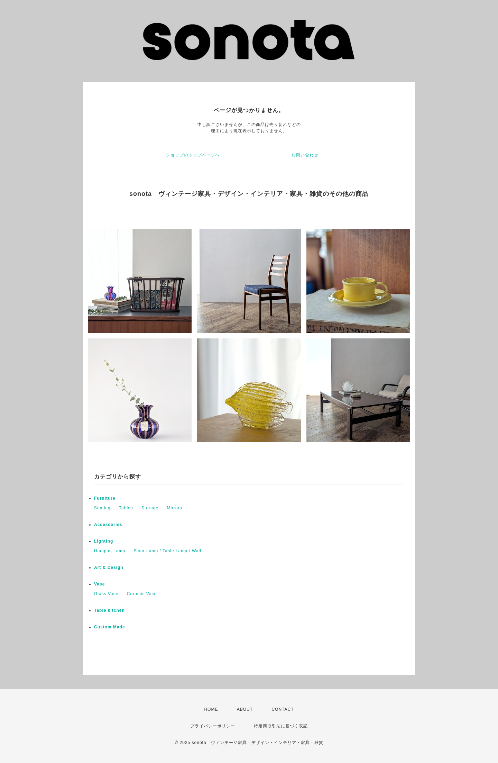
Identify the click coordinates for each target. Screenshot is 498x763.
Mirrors (174, 508)
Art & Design (108, 567)
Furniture (105, 498)
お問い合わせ (305, 155)
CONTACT (282, 709)
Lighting (103, 541)
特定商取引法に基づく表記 (281, 726)
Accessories (108, 524)
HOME (211, 709)
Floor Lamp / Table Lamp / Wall (167, 550)
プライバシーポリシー (212, 726)
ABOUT (245, 709)
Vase (99, 584)
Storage (149, 508)
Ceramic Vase (142, 593)
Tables (126, 508)
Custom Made (109, 627)
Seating (102, 508)
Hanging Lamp (109, 550)
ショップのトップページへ (193, 155)
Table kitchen (109, 610)
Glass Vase (106, 593)
